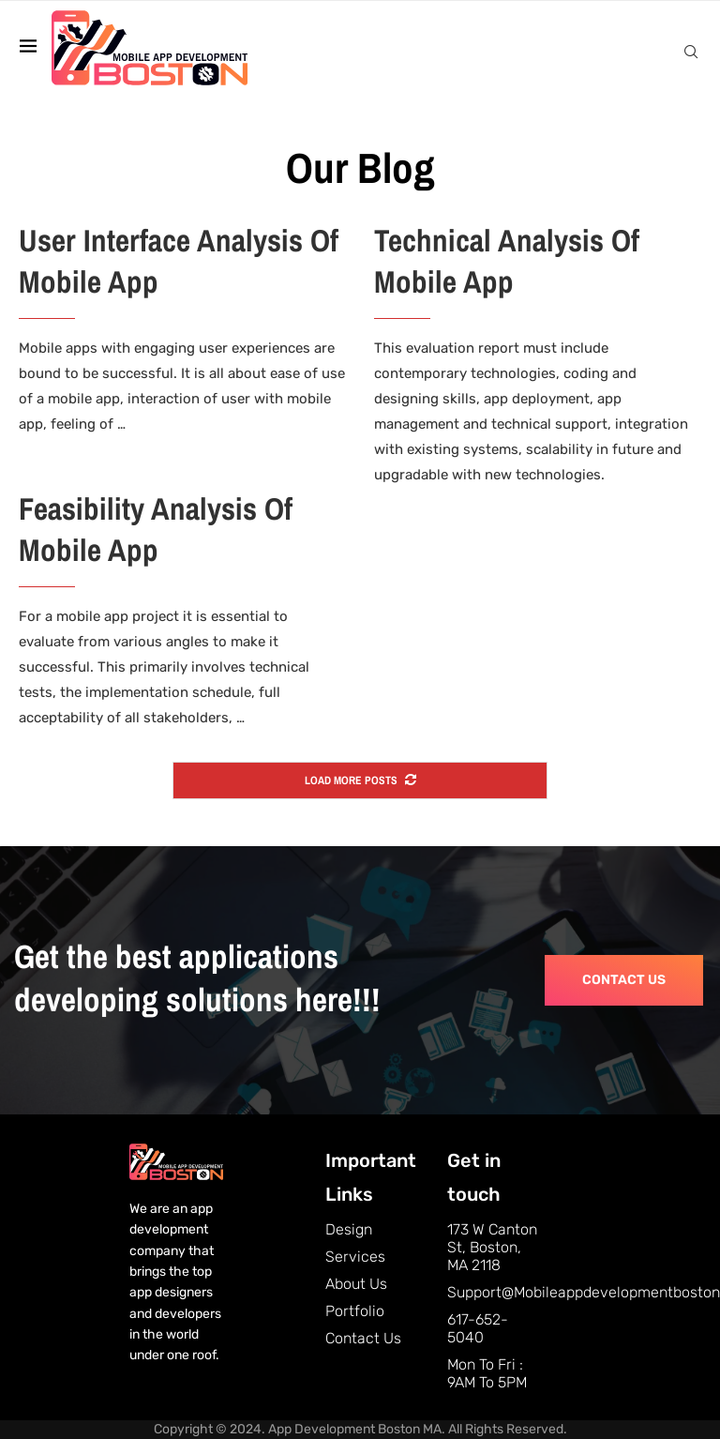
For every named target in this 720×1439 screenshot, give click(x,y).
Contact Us (363, 1338)
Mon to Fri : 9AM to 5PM (487, 1373)
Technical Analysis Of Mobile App (506, 261)
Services (355, 1256)
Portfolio (354, 1311)
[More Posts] (360, 781)
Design (348, 1229)
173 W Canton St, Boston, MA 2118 (492, 1247)
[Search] (691, 51)
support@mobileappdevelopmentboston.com (494, 1292)
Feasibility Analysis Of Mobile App (155, 529)
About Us (356, 1284)
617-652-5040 (477, 1328)
